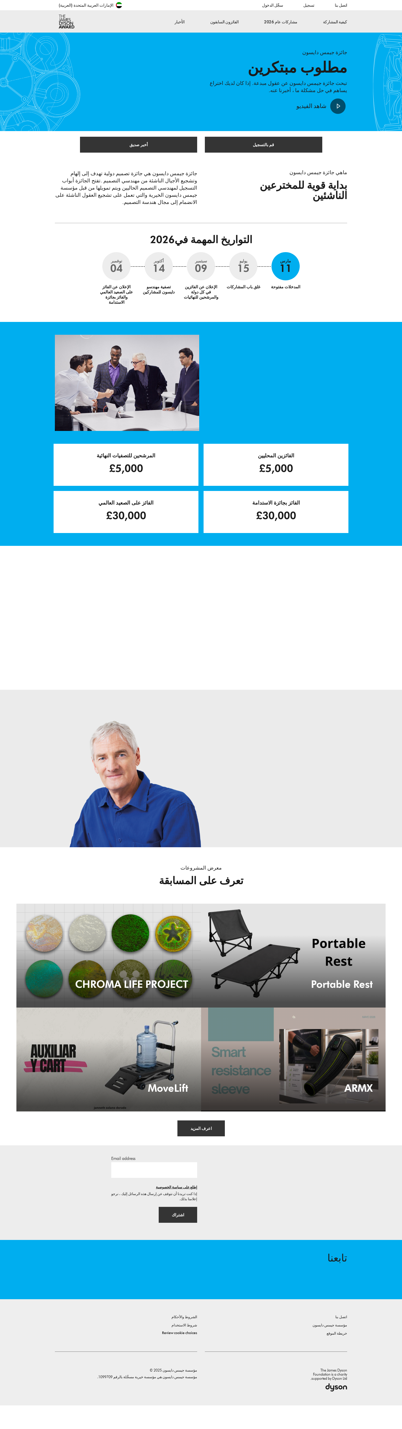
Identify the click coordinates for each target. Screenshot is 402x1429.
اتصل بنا (341, 5)
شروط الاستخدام (184, 1349)
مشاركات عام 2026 (280, 21)
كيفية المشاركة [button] (335, 21)
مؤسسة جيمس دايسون (330, 1349)
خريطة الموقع (337, 1357)
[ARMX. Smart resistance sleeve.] (293, 1075)
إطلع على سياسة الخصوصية (176, 1204)
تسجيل (308, 5)
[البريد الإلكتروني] (154, 1187)
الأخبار (180, 21)
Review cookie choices (179, 1356)
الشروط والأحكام (184, 1340)
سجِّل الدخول (272, 5)
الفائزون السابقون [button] (224, 21)
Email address (123, 1175)
